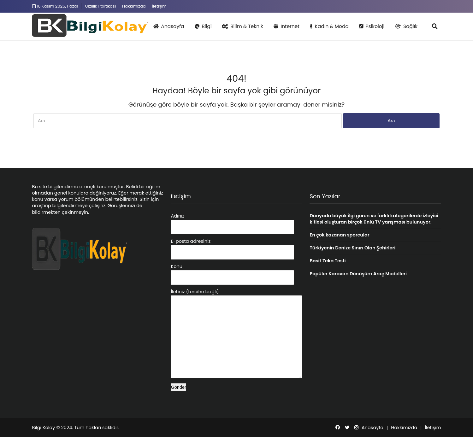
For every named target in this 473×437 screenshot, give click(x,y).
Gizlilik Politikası (100, 6)
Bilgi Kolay (43, 427)
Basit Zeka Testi (328, 261)
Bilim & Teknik (242, 26)
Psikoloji (371, 26)
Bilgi (203, 26)
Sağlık (406, 26)
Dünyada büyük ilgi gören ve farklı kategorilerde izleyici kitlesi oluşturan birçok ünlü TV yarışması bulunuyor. (374, 219)
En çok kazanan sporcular (339, 235)
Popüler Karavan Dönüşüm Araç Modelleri (358, 274)
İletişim (159, 6)
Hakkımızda (133, 6)
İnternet (286, 26)
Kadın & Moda (329, 26)
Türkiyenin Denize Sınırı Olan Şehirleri (352, 248)
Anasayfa (168, 26)
